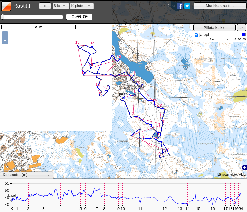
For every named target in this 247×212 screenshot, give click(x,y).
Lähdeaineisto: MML (231, 174)
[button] (220, 5)
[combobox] (61, 6)
